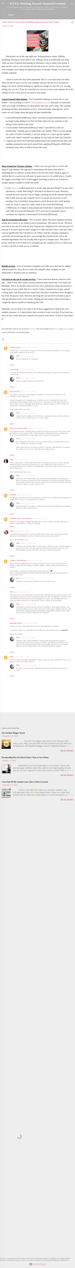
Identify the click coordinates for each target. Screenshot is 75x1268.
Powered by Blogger (37, 1264)
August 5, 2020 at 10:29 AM (27, 413)
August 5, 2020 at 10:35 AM (27, 503)
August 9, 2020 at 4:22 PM (21, 531)
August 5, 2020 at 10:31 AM (27, 438)
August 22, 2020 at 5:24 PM (21, 657)
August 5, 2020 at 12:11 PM (39, 518)
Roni (11, 459)
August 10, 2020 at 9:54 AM (27, 578)
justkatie (13, 494)
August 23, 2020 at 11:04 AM (28, 665)
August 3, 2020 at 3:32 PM (27, 356)
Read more (67, 751)
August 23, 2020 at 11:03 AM (28, 637)
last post (14, 188)
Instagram (65, 329)
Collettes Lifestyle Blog (18, 560)
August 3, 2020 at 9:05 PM (27, 391)
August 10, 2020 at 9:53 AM (27, 543)
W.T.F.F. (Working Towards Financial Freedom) (37, 3)
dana (11, 657)
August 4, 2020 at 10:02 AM (35, 428)
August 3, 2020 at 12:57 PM (29, 347)
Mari (11, 531)
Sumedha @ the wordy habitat (20, 518)
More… (11, 15)
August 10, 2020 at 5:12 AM (34, 560)
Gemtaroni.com (15, 347)
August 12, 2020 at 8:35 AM (21, 592)
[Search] (72, 4)
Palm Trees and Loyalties (19, 428)
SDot (18, 356)
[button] (72, 22)
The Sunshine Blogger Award (13, 733)
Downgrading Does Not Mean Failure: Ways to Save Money (25, 757)
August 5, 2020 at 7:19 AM (21, 459)
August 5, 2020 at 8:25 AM (24, 494)
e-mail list (32, 329)
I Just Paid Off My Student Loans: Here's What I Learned (25, 782)
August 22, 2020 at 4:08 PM (30, 623)
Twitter (56, 329)
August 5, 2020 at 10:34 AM (27, 475)
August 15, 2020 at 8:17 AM (27, 604)
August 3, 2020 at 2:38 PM (26, 369)
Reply (12, 365)
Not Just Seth (14, 391)
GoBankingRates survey (40, 102)
